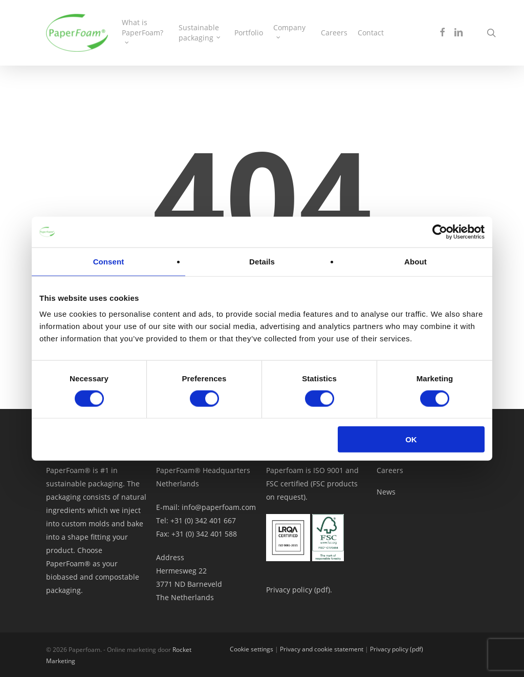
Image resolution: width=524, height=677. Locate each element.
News (386, 492)
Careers (390, 470)
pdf (322, 589)
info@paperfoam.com (219, 507)
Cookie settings (251, 649)
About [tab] (415, 261)
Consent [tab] (108, 261)
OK (411, 439)
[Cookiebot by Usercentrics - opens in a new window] (440, 231)
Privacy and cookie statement (321, 649)
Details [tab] (262, 261)
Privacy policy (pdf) (396, 649)
